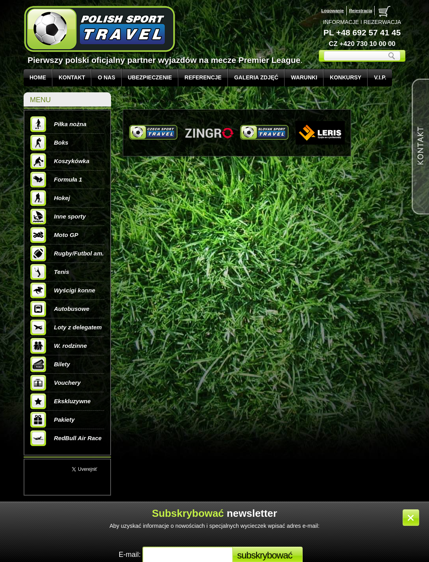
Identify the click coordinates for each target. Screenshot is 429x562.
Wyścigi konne (62, 290)
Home (38, 77)
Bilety (50, 364)
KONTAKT (72, 77)
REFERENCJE (203, 77)
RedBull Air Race (66, 438)
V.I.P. (380, 77)
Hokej (50, 198)
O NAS (106, 77)
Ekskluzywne (60, 401)
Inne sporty (58, 216)
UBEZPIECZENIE (150, 77)
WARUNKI (304, 77)
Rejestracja (360, 10)
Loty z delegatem (66, 327)
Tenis (49, 272)
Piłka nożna (58, 124)
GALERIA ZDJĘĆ (256, 77)
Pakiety (52, 420)
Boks (49, 143)
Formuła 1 (56, 179)
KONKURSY (345, 77)
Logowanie (332, 10)
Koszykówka (59, 161)
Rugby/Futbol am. (67, 253)
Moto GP (54, 235)
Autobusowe (59, 309)
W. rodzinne (58, 346)
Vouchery (55, 383)
